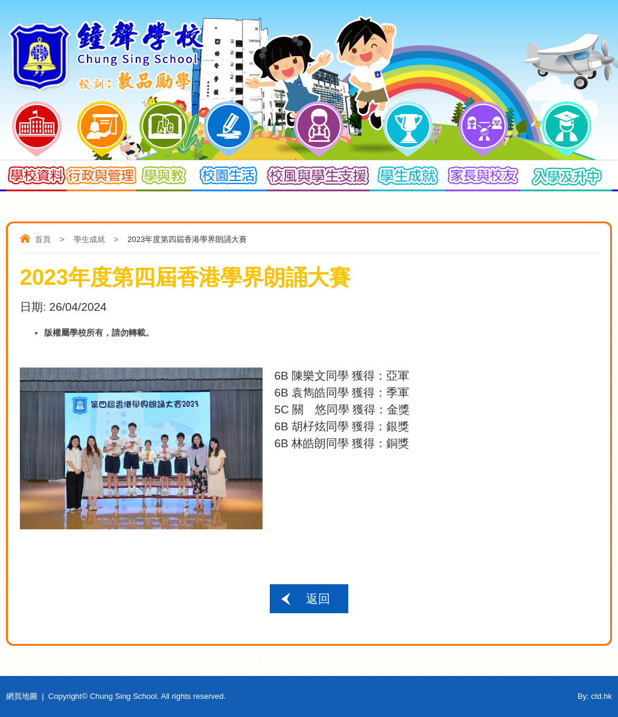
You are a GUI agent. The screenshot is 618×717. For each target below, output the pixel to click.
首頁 (43, 239)
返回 (318, 598)
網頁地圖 (21, 696)
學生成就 (89, 239)
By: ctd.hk (595, 696)
